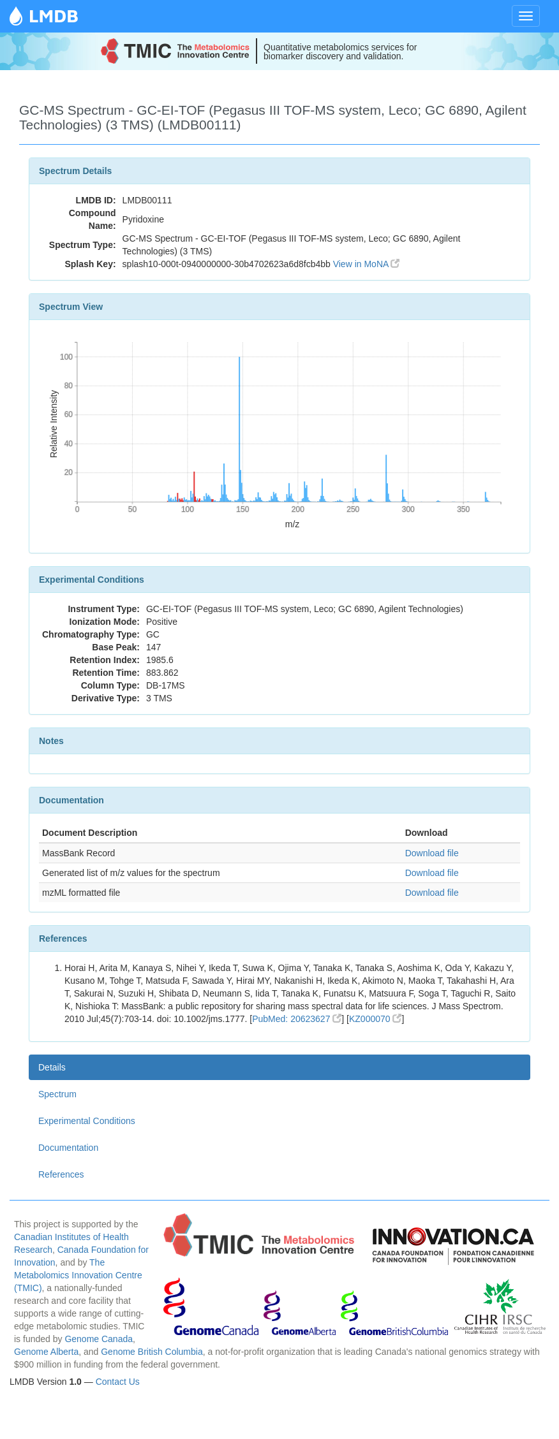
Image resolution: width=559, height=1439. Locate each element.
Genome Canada (98, 1339)
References (61, 1174)
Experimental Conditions (86, 1121)
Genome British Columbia (152, 1352)
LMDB (53, 15)
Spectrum (57, 1094)
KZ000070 (375, 1019)
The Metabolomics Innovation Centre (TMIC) (78, 1275)
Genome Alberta (46, 1352)
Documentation (68, 1148)
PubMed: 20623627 (296, 1019)
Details (52, 1067)
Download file (432, 853)
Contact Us (118, 1382)
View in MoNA (366, 264)
